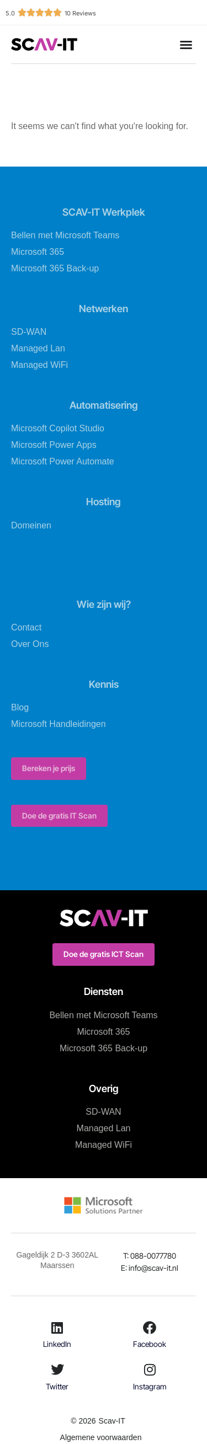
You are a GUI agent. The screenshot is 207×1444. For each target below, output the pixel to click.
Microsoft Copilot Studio (57, 428)
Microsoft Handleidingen (58, 724)
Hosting (103, 501)
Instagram (150, 1386)
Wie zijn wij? (104, 604)
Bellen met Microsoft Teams (65, 235)
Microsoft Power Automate (62, 461)
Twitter (57, 1386)
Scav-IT (112, 1420)
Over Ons (30, 644)
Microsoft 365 (37, 251)
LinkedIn (57, 1344)
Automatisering (104, 405)
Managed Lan (38, 348)
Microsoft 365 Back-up (55, 268)
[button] (186, 45)
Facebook (149, 1344)
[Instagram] (149, 1369)
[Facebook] (149, 1327)
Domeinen (31, 525)
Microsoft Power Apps (54, 445)
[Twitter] (57, 1369)
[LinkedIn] (57, 1327)
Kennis (104, 684)
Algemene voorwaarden (101, 1437)
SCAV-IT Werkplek (103, 212)
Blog (20, 707)
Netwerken (103, 308)
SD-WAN (28, 331)
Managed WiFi (39, 365)
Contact (26, 627)
